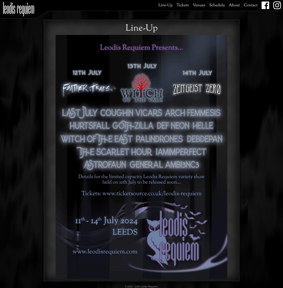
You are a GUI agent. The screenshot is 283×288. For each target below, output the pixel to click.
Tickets (182, 5)
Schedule (217, 5)
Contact (251, 5)
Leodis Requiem (18, 8)
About (234, 5)
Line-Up (165, 5)
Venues (199, 5)
